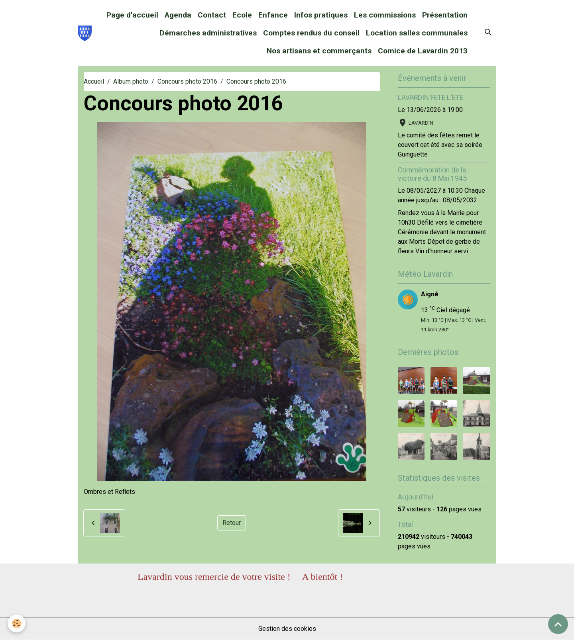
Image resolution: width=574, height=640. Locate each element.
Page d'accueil (132, 15)
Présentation (445, 15)
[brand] (85, 33)
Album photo (130, 81)
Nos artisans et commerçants (319, 50)
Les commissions (385, 15)
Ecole (242, 15)
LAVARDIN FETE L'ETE (430, 98)
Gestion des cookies (287, 628)
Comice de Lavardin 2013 (423, 50)
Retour (231, 522)
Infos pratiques (321, 15)
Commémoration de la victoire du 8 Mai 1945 (432, 174)
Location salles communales (417, 32)
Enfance (273, 15)
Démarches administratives (208, 32)
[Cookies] (17, 623)
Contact (212, 15)
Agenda (178, 15)
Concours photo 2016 (187, 81)
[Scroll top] (558, 624)
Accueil (94, 81)
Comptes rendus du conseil (311, 32)
